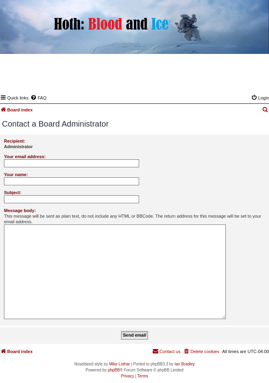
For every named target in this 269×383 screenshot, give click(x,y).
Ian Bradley (185, 364)
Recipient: (14, 141)
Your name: (16, 174)
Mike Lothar (119, 364)
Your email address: (25, 156)
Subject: (12, 192)
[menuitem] (38, 98)
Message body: (20, 210)
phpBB (114, 370)
